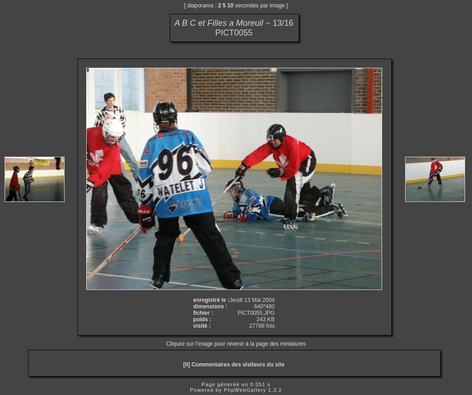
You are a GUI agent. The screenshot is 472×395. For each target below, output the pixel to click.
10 (230, 5)
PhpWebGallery (245, 390)
